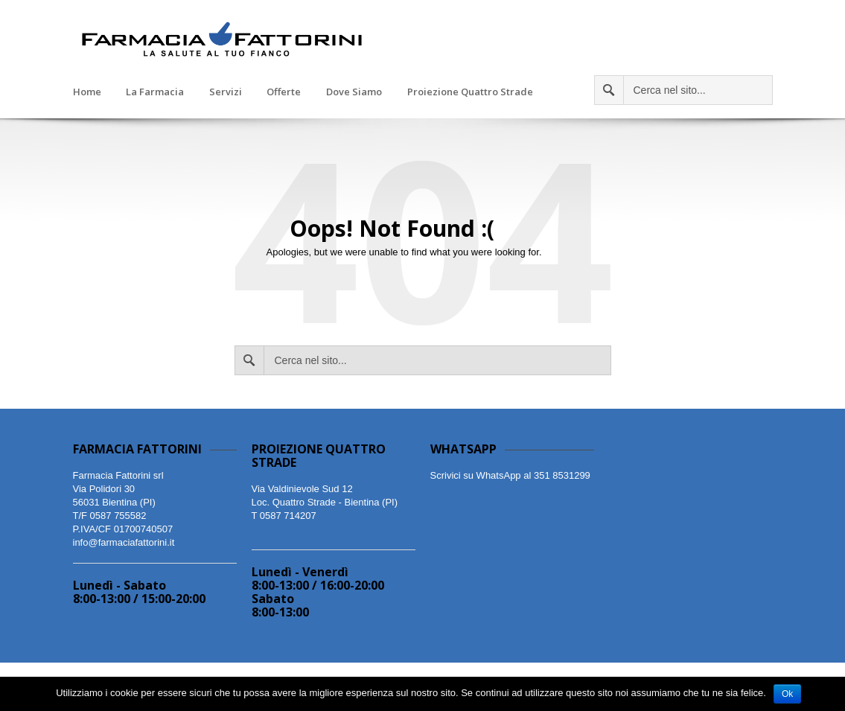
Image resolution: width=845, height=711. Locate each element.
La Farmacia (155, 92)
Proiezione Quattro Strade (470, 92)
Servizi (225, 92)
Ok (787, 694)
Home (87, 92)
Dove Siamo (354, 92)
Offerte (284, 92)
